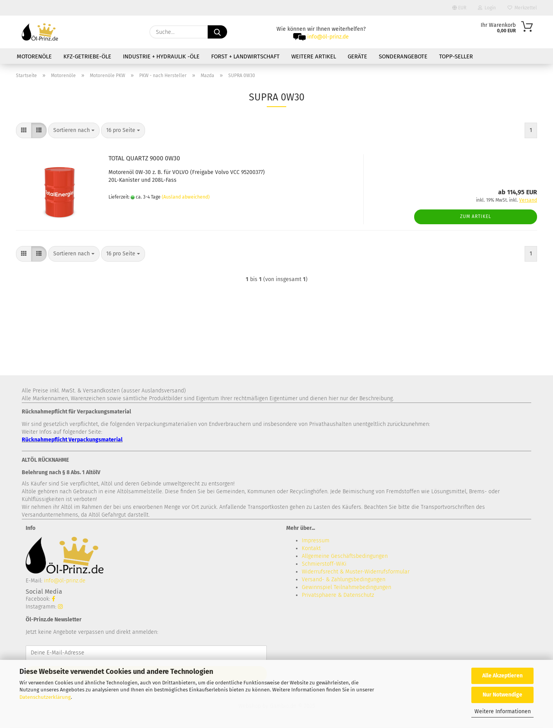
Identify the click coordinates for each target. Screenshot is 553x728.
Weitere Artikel (313, 56)
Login (487, 8)
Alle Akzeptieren (502, 675)
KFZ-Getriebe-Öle (87, 56)
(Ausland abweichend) (186, 197)
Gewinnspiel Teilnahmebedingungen (346, 587)
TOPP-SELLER (456, 56)
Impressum (315, 540)
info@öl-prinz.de (328, 36)
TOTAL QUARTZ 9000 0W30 (144, 158)
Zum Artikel (475, 216)
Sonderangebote (403, 56)
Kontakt (311, 548)
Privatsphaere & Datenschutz (338, 595)
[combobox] (74, 130)
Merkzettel (522, 8)
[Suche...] (217, 32)
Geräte (357, 56)
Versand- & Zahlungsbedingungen (343, 579)
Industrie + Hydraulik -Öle (161, 56)
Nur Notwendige (502, 694)
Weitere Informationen (502, 711)
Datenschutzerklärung (45, 697)
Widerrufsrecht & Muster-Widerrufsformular (356, 571)
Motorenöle (34, 56)
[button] (24, 130)
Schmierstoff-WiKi (324, 564)
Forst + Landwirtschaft (245, 56)
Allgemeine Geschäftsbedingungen (345, 556)
